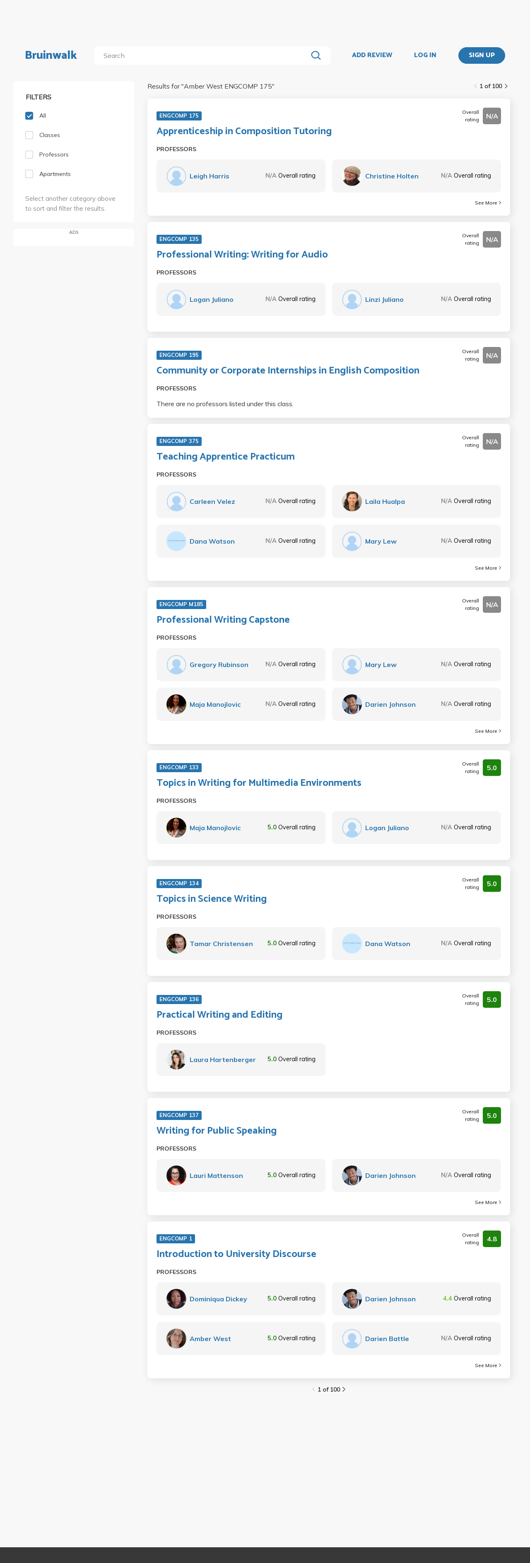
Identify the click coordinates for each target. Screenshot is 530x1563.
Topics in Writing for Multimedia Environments (259, 783)
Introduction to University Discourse (236, 1254)
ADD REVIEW (372, 55)
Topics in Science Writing (212, 899)
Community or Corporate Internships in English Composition (288, 371)
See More (488, 203)
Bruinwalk (51, 55)
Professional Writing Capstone (223, 620)
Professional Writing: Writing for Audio (242, 255)
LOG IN (425, 55)
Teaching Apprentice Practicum (226, 457)
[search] (203, 55)
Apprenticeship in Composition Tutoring (244, 131)
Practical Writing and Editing (219, 1015)
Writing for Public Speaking (217, 1131)
